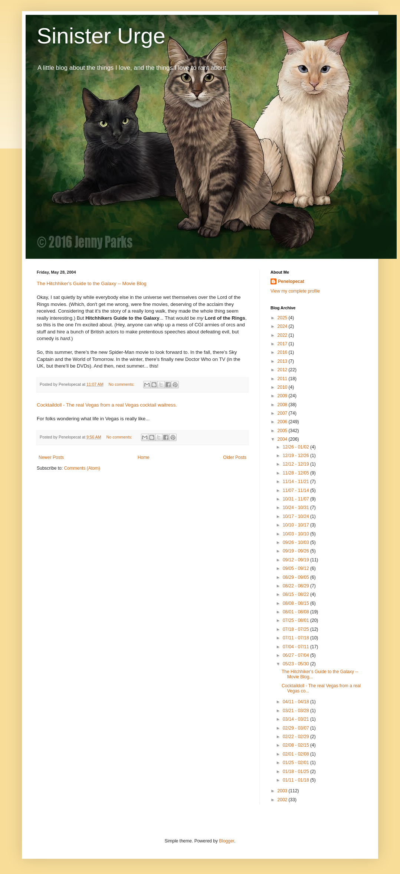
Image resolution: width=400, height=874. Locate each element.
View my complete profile (295, 291)
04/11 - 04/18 (296, 701)
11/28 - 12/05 (296, 473)
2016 (283, 352)
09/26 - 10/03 (296, 542)
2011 (283, 378)
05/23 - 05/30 (296, 663)
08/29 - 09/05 (296, 577)
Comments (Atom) (82, 468)
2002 (283, 799)
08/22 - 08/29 (296, 585)
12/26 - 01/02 (296, 447)
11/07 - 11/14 (296, 490)
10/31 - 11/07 (296, 499)
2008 (283, 404)
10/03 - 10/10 (296, 534)
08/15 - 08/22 (296, 594)
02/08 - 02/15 (296, 745)
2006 (283, 421)
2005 (283, 430)
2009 (283, 395)
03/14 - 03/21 (296, 719)
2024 (283, 326)
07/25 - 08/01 (296, 620)
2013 (283, 361)
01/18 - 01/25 (296, 771)
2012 (283, 369)
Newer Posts (51, 457)
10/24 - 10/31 (296, 507)
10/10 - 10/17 (296, 525)
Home (144, 457)
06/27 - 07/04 (296, 655)
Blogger (226, 841)
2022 (283, 335)
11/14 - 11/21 (296, 481)
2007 (283, 413)
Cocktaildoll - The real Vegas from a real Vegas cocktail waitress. (107, 405)
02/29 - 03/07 (296, 728)
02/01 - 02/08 (296, 754)
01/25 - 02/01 (296, 762)
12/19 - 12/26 (296, 455)
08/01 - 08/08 (296, 611)
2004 (283, 439)
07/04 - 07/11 (296, 646)
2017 (283, 343)
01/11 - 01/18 (296, 780)
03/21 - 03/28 (296, 710)
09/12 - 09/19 (296, 559)
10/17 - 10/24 (296, 516)
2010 (283, 387)
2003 (283, 790)
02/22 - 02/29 (296, 736)
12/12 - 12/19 (296, 464)
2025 (283, 317)
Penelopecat (291, 281)
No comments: (122, 384)
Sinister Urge (101, 35)
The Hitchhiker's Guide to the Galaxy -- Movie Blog (92, 283)
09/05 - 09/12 (296, 568)
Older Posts (234, 457)
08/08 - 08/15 (296, 603)
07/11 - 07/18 (296, 637)
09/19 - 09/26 (296, 551)
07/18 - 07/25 (296, 629)
